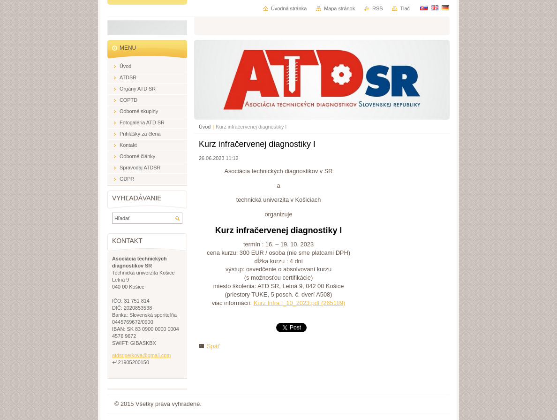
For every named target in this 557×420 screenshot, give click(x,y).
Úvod (205, 127)
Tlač (405, 8)
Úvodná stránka (289, 8)
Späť (213, 346)
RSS (377, 8)
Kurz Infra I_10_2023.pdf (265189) (300, 302)
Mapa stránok (339, 8)
